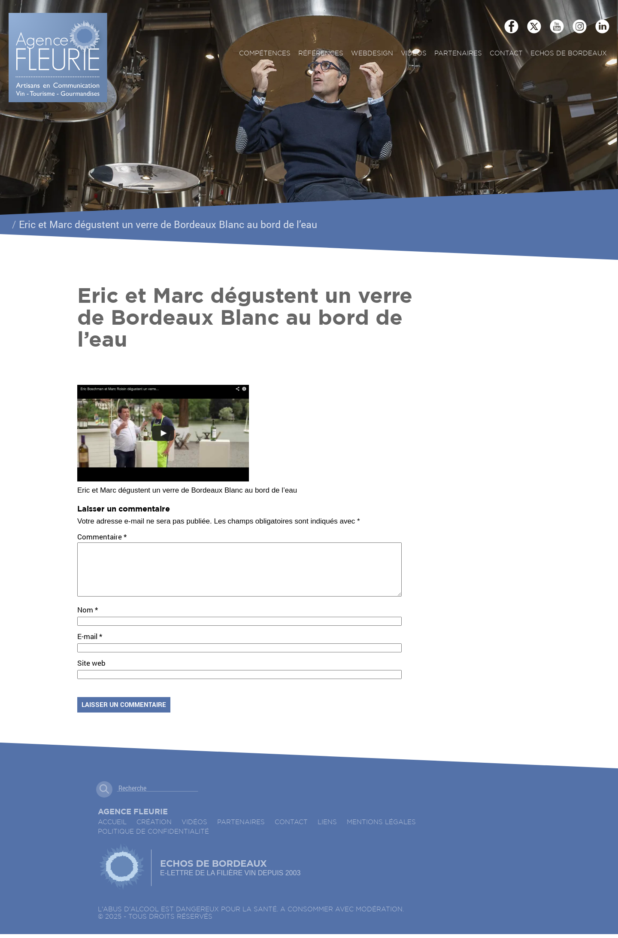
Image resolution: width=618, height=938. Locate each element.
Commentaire (102, 537)
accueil (112, 832)
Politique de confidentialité (153, 842)
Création (154, 832)
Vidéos (414, 53)
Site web (91, 673)
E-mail (89, 647)
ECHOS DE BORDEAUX (568, 53)
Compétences (265, 53)
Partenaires (458, 53)
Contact (506, 53)
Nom (87, 620)
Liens (327, 832)
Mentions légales (381, 832)
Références (320, 53)
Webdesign (372, 53)
